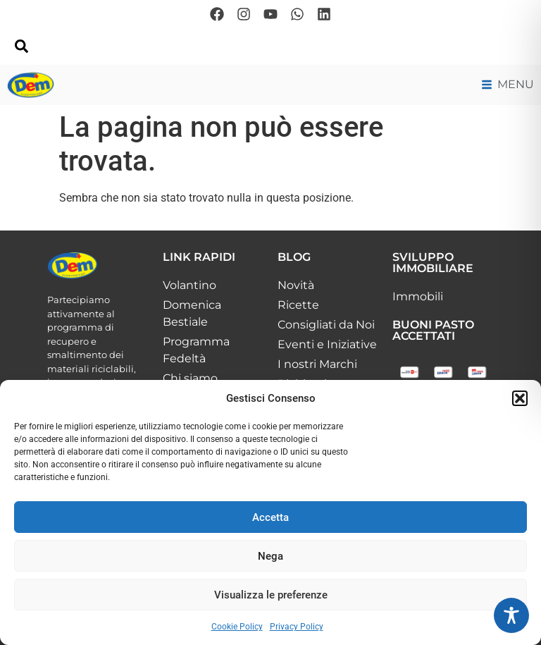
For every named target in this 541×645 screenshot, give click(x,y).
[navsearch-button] (21, 49)
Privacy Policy (296, 627)
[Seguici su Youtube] (270, 14)
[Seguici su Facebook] (217, 14)
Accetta (270, 517)
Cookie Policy (237, 627)
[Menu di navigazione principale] (508, 84)
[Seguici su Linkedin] (324, 14)
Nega (270, 556)
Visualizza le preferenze (271, 595)
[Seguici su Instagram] (244, 14)
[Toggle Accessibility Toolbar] (511, 615)
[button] (520, 398)
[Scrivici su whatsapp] (297, 14)
